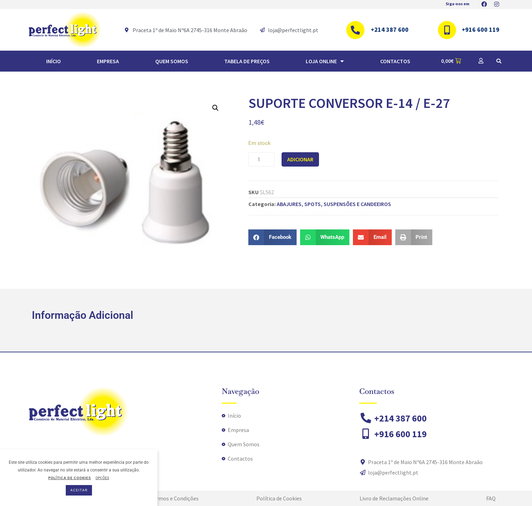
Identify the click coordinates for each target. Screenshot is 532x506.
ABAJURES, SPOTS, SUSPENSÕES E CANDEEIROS (334, 203)
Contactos (395, 61)
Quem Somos (171, 61)
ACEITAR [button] (78, 490)
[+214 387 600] (355, 30)
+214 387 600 (390, 29)
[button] (499, 61)
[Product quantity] (261, 159)
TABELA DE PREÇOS (247, 61)
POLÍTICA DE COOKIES (69, 478)
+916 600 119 (480, 29)
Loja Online (325, 61)
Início (53, 61)
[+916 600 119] (447, 30)
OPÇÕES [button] (102, 478)
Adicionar (300, 159)
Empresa (108, 61)
